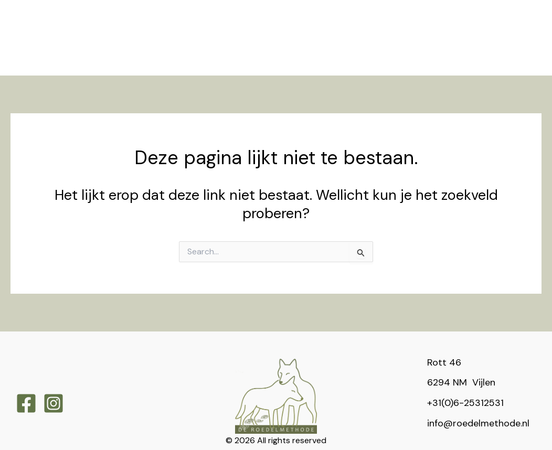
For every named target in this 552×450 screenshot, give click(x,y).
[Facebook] (26, 378)
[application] (168, 12)
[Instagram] (53, 378)
